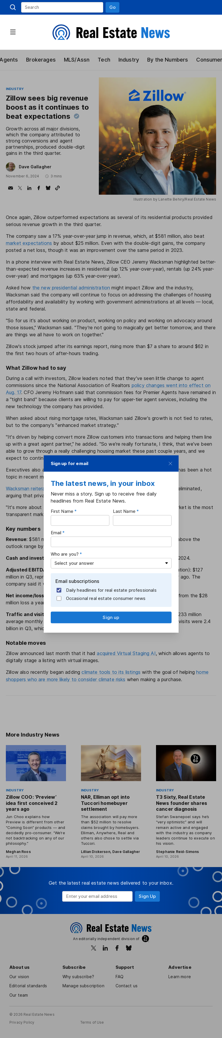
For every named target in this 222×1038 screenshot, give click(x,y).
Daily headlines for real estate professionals (107, 590)
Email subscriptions (77, 581)
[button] (112, 7)
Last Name (124, 511)
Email (56, 532)
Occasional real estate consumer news (101, 598)
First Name (62, 511)
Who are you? (65, 554)
